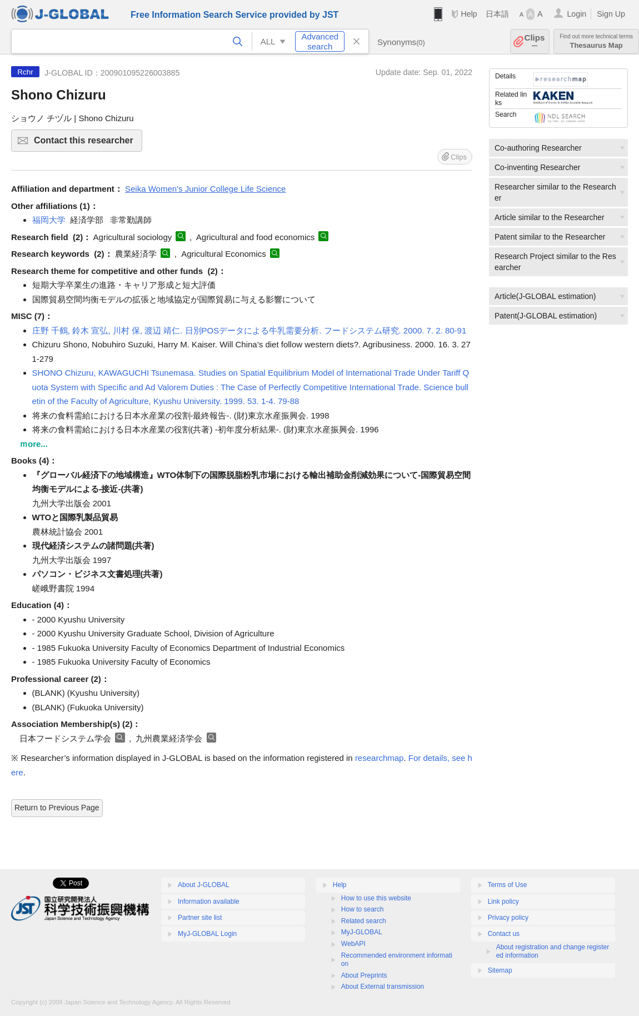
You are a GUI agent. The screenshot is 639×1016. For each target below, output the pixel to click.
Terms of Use (507, 885)
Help (469, 13)
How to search (362, 909)
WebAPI (353, 944)
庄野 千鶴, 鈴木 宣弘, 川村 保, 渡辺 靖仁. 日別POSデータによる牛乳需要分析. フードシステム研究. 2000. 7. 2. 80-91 (249, 330)
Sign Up (611, 13)
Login (576, 13)
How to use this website (376, 898)
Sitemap (500, 970)
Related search (363, 921)
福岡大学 (49, 220)
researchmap (379, 758)
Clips (535, 41)
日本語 (497, 13)
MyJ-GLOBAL (361, 932)
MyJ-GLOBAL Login (207, 934)
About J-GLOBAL (203, 885)
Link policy (503, 901)
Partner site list (200, 918)
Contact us (504, 934)
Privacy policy (508, 918)
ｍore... (33, 444)
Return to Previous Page (56, 807)
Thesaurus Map (596, 41)
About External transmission (382, 986)
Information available (208, 901)
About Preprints (364, 975)
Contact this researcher (86, 144)
